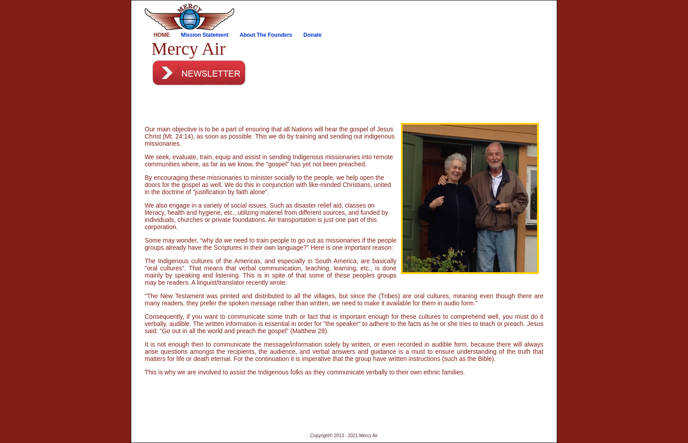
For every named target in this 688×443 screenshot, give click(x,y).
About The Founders (266, 35)
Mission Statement (204, 35)
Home (162, 35)
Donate (312, 35)
